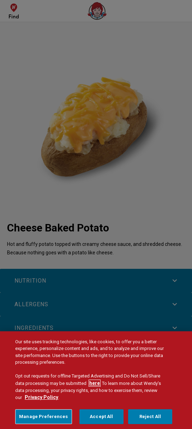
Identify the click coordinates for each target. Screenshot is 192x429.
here (94, 385)
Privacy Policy (41, 399)
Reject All (150, 418)
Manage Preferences (43, 418)
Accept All (101, 418)
